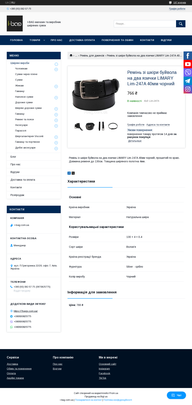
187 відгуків (179, 2)
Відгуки (166, 40)
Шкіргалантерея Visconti (29, 136)
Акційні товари (15, 378)
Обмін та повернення (19, 368)
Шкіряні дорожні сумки (28, 108)
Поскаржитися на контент (88, 400)
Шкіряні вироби (19, 63)
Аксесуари (21, 125)
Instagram (104, 368)
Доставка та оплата (22, 179)
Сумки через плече (26, 74)
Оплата (11, 373)
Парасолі (20, 130)
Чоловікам (21, 68)
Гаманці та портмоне (27, 141)
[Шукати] (180, 23)
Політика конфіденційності (118, 400)
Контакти (147, 40)
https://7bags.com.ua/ (26, 311)
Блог (13, 156)
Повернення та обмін (117, 40)
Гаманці (19, 91)
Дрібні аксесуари (25, 147)
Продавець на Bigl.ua (96, 396)
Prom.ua (113, 393)
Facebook (104, 373)
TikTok (102, 378)
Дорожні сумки (24, 102)
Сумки (18, 79)
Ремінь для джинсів (92, 55)
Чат (176, 395)
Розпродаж (17, 195)
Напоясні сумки (24, 96)
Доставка (12, 364)
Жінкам (19, 85)
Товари (34, 40)
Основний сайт (107, 364)
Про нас (56, 40)
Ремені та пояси (24, 119)
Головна (16, 40)
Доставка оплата (82, 40)
